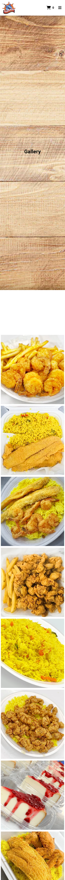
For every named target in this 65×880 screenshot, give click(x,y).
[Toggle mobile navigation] (60, 8)
